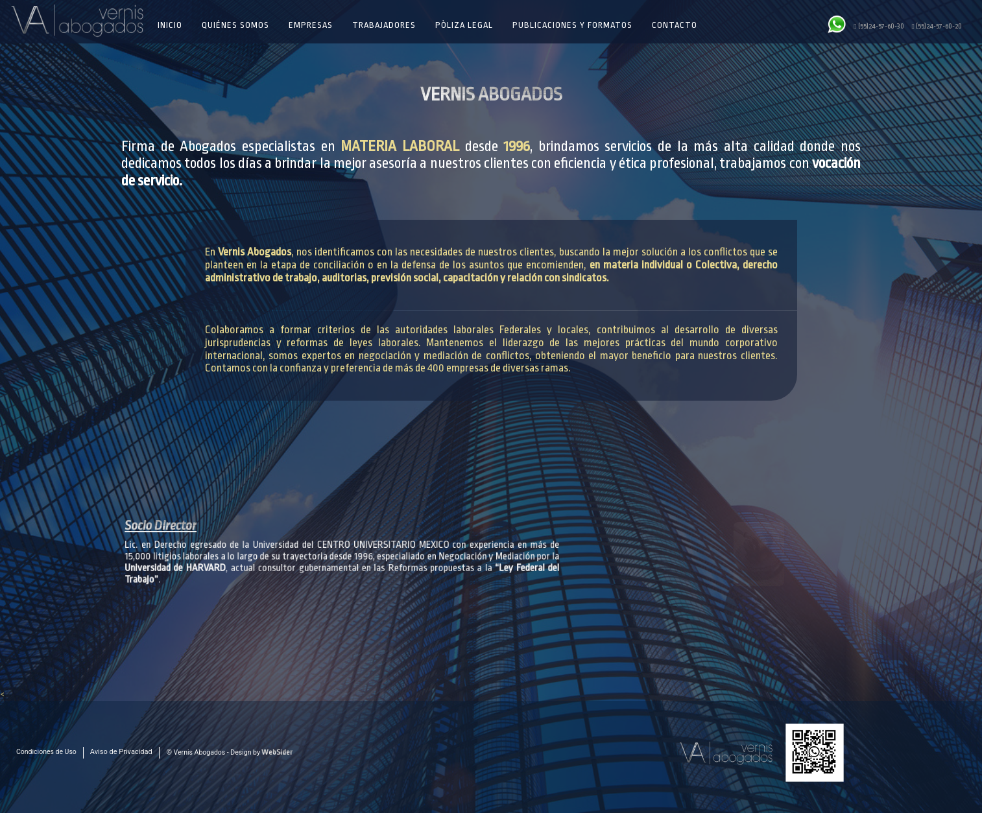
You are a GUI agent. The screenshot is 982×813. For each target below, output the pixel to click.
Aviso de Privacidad (121, 752)
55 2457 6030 (307, 761)
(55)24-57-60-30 (879, 26)
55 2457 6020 (307, 772)
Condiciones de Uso (46, 752)
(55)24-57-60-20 (937, 26)
